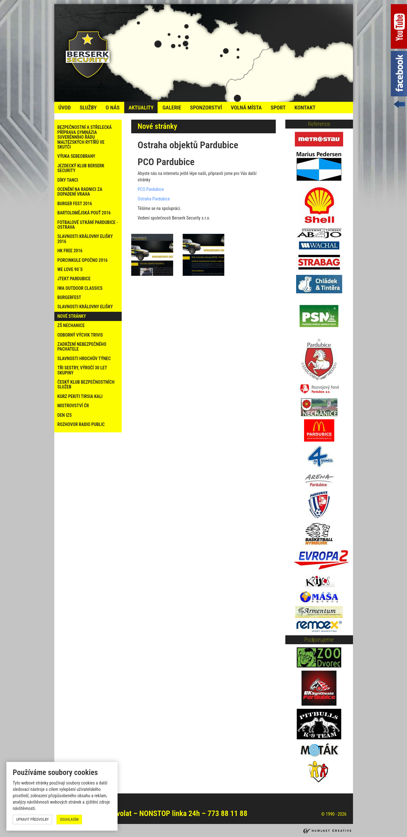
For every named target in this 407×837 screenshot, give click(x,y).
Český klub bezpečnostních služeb (86, 384)
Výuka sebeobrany (76, 156)
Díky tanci (68, 180)
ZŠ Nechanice (71, 325)
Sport (278, 107)
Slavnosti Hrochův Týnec (84, 358)
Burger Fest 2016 (75, 203)
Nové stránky (72, 316)
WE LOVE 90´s (70, 269)
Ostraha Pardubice (154, 198)
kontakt (305, 107)
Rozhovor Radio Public (81, 424)
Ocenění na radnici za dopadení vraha (80, 192)
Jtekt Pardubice (74, 278)
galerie (171, 107)
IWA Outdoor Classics (80, 288)
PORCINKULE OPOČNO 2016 (83, 260)
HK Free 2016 (70, 250)
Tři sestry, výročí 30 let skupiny (82, 370)
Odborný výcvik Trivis (80, 335)
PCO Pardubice (151, 189)
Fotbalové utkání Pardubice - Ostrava (88, 225)
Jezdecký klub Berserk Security (81, 168)
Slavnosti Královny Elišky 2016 (85, 239)
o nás (112, 107)
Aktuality (140, 107)
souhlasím (69, 819)
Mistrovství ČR (73, 405)
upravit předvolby (32, 819)
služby (88, 107)
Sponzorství (206, 107)
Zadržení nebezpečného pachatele (82, 347)
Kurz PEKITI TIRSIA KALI (80, 396)
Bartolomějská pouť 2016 (84, 212)
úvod (64, 107)
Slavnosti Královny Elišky (85, 306)
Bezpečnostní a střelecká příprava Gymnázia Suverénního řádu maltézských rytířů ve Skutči (85, 137)
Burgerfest (69, 297)
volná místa (246, 107)
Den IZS (65, 415)
